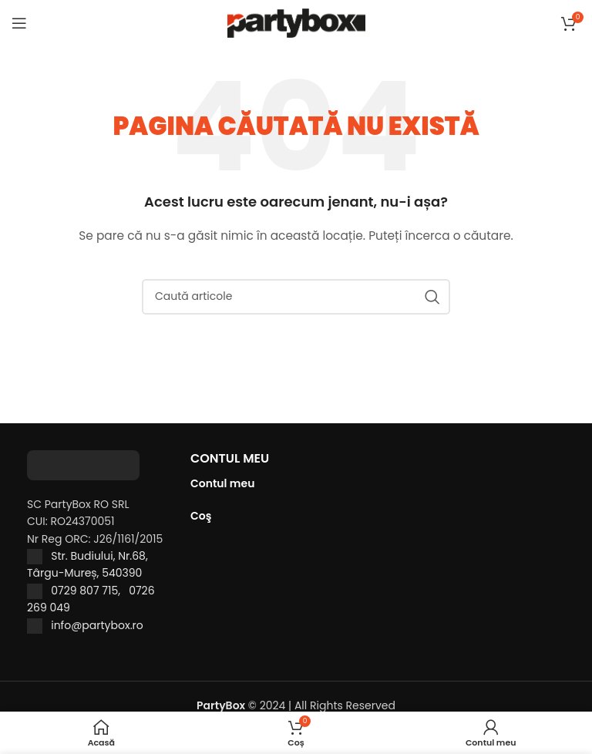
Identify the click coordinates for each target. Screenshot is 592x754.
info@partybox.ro (97, 625)
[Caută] (296, 297)
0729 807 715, (90, 590)
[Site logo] (296, 22)
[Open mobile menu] (19, 23)
